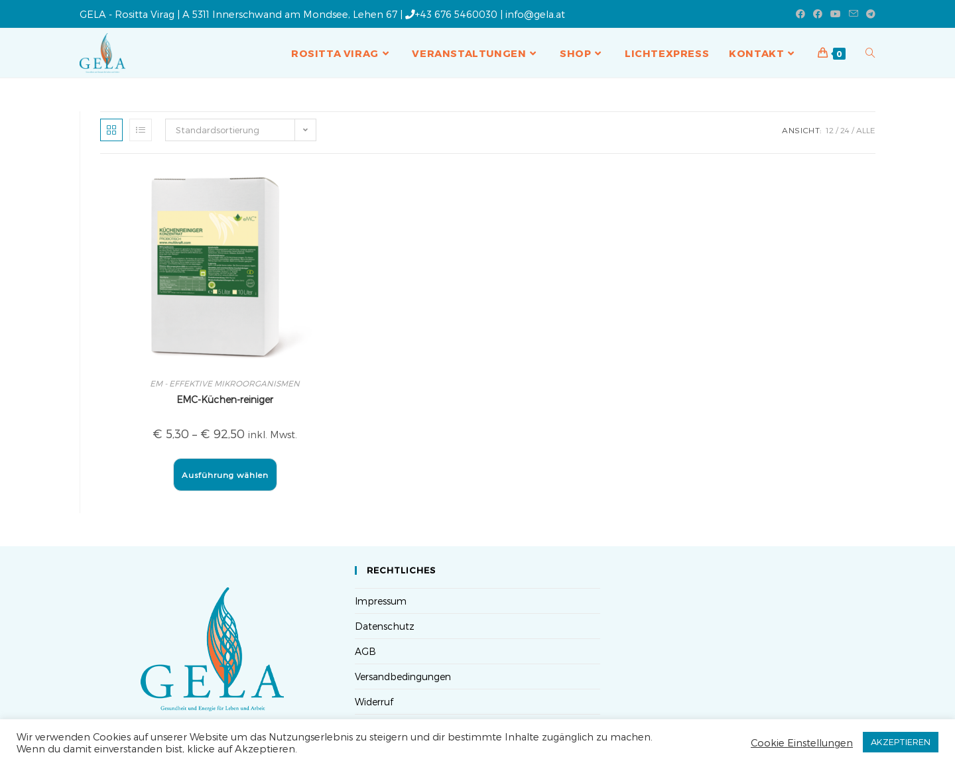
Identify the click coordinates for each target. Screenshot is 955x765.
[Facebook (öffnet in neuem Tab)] (800, 14)
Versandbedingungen (403, 676)
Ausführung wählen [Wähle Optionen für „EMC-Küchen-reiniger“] (225, 474)
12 (830, 130)
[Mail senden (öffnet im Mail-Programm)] (853, 14)
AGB (365, 651)
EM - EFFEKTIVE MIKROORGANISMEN (225, 383)
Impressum (381, 601)
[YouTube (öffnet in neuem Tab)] (835, 14)
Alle (865, 130)
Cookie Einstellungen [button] (802, 742)
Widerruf (374, 701)
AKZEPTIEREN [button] (900, 741)
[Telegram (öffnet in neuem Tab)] (868, 14)
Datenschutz (384, 626)
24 (845, 130)
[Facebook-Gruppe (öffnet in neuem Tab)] (817, 14)
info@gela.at (535, 14)
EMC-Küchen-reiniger (224, 399)
